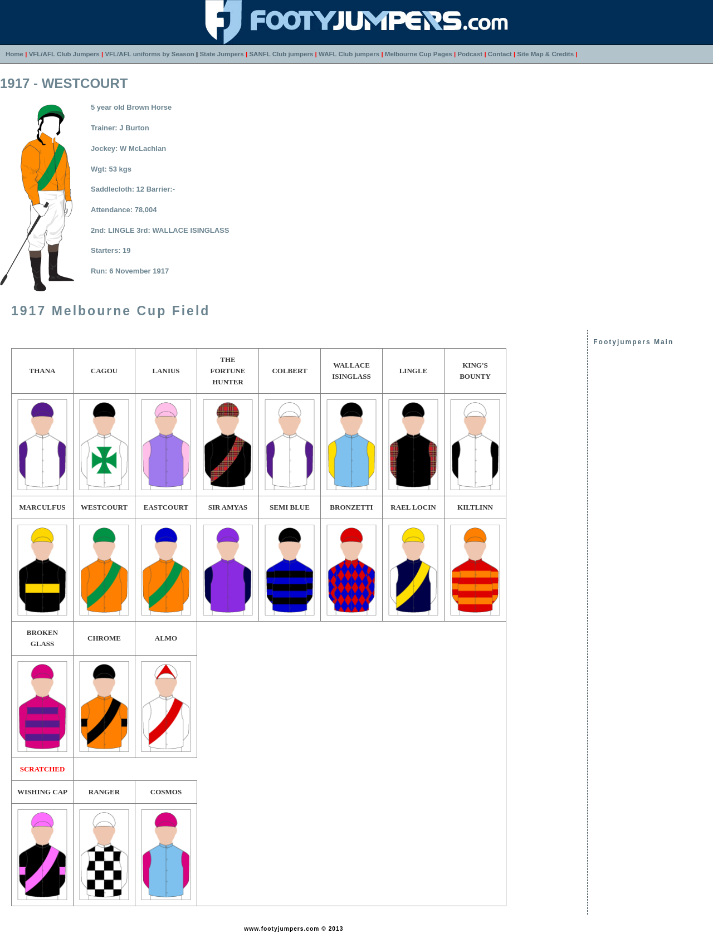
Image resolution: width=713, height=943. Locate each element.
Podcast (469, 54)
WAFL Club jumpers (349, 54)
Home (14, 54)
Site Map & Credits (545, 54)
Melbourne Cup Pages (418, 54)
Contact (500, 54)
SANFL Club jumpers (281, 54)
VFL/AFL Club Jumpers (64, 54)
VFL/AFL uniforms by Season (149, 54)
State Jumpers (221, 54)
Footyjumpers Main (633, 342)
